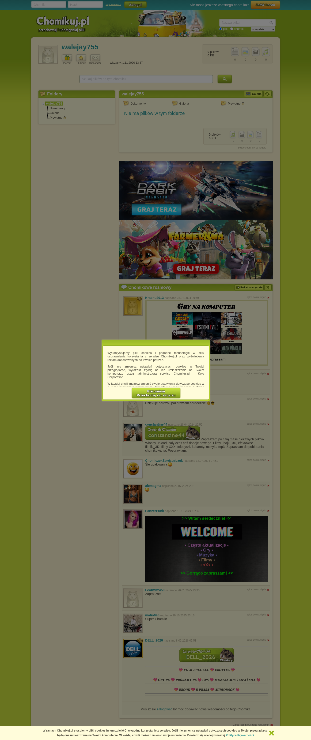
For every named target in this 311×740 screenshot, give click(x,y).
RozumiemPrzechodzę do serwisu (156, 393)
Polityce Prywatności (240, 735)
